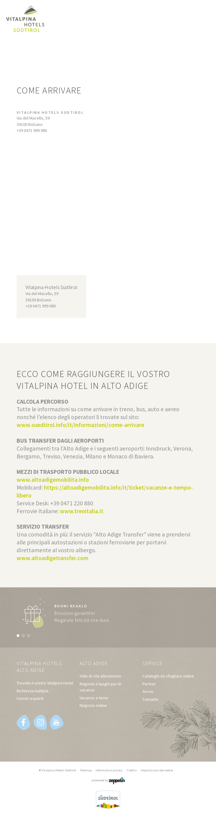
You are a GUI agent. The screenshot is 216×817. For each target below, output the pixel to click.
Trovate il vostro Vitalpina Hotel (45, 683)
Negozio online (93, 705)
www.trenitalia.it (81, 511)
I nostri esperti (30, 698)
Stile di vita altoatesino (100, 676)
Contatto (150, 699)
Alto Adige (94, 663)
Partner (149, 684)
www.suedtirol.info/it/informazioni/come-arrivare (80, 424)
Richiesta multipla (32, 691)
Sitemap (86, 770)
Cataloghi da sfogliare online (168, 676)
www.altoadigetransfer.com (52, 558)
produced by (108, 780)
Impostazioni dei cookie (157, 770)
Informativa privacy (109, 770)
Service (153, 663)
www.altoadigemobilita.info (53, 479)
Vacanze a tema (94, 698)
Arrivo (147, 691)
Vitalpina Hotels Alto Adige (41, 667)
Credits (131, 770)
